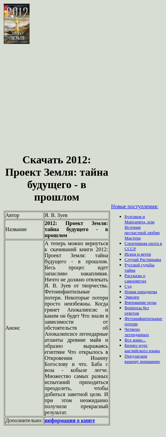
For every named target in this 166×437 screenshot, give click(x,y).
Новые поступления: (134, 206)
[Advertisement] (83, 95)
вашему (132, 361)
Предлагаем (136, 356)
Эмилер (132, 296)
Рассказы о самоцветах (136, 278)
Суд (128, 286)
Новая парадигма (141, 291)
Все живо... (135, 339)
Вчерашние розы (141, 302)
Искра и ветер (138, 254)
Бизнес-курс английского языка (142, 348)
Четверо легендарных (137, 332)
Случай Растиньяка (143, 259)
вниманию (150, 361)
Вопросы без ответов (137, 310)
